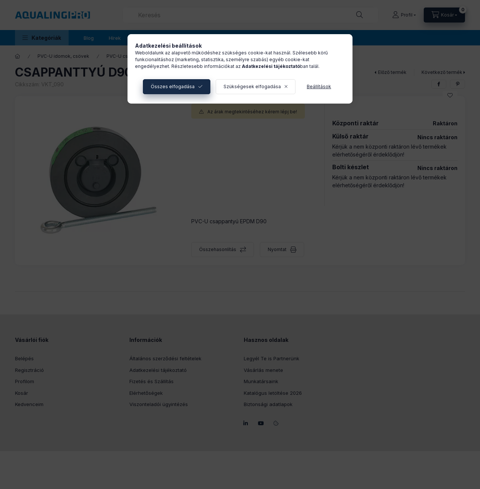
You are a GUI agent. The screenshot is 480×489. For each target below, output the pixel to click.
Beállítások (319, 86)
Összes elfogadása (173, 86)
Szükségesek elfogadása (252, 86)
